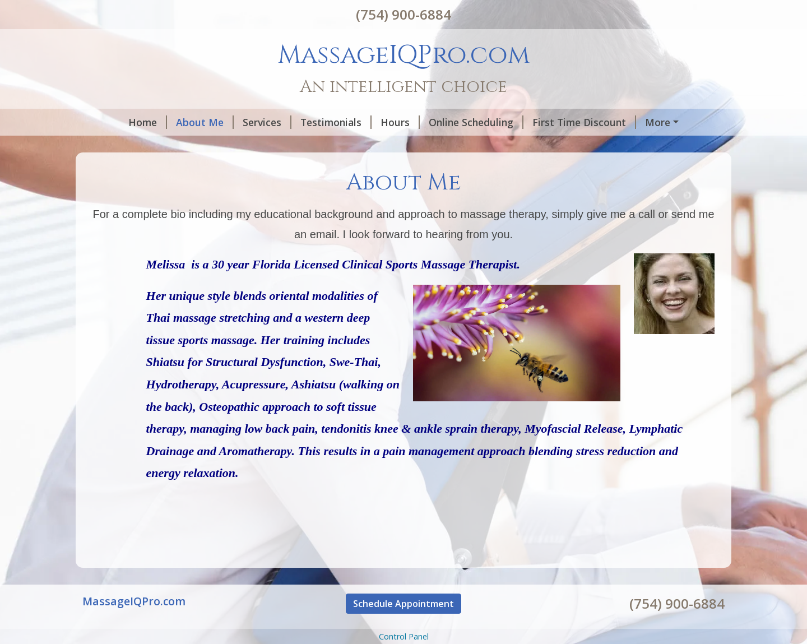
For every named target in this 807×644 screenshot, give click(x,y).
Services (230, 122)
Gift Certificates (241, 145)
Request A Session (140, 145)
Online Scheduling (439, 122)
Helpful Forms (327, 145)
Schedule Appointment (403, 627)
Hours (363, 122)
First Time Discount (547, 122)
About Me (168, 122)
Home (110, 122)
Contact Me (641, 122)
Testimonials (299, 122)
